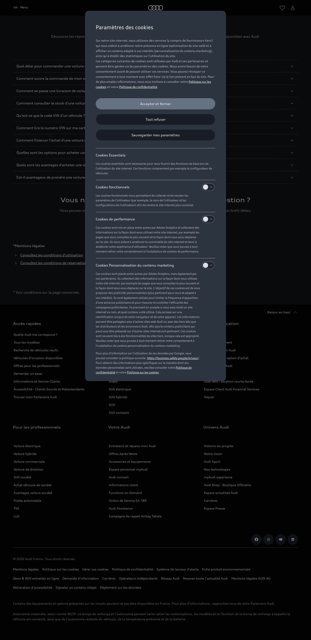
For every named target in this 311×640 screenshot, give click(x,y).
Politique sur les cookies (143, 372)
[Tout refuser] (155, 119)
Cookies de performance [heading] (155, 219)
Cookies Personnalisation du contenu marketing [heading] (155, 265)
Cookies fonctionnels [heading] (155, 187)
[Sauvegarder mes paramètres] (155, 135)
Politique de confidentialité (138, 87)
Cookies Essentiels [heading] (111, 155)
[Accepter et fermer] (155, 103)
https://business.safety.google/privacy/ (173, 358)
